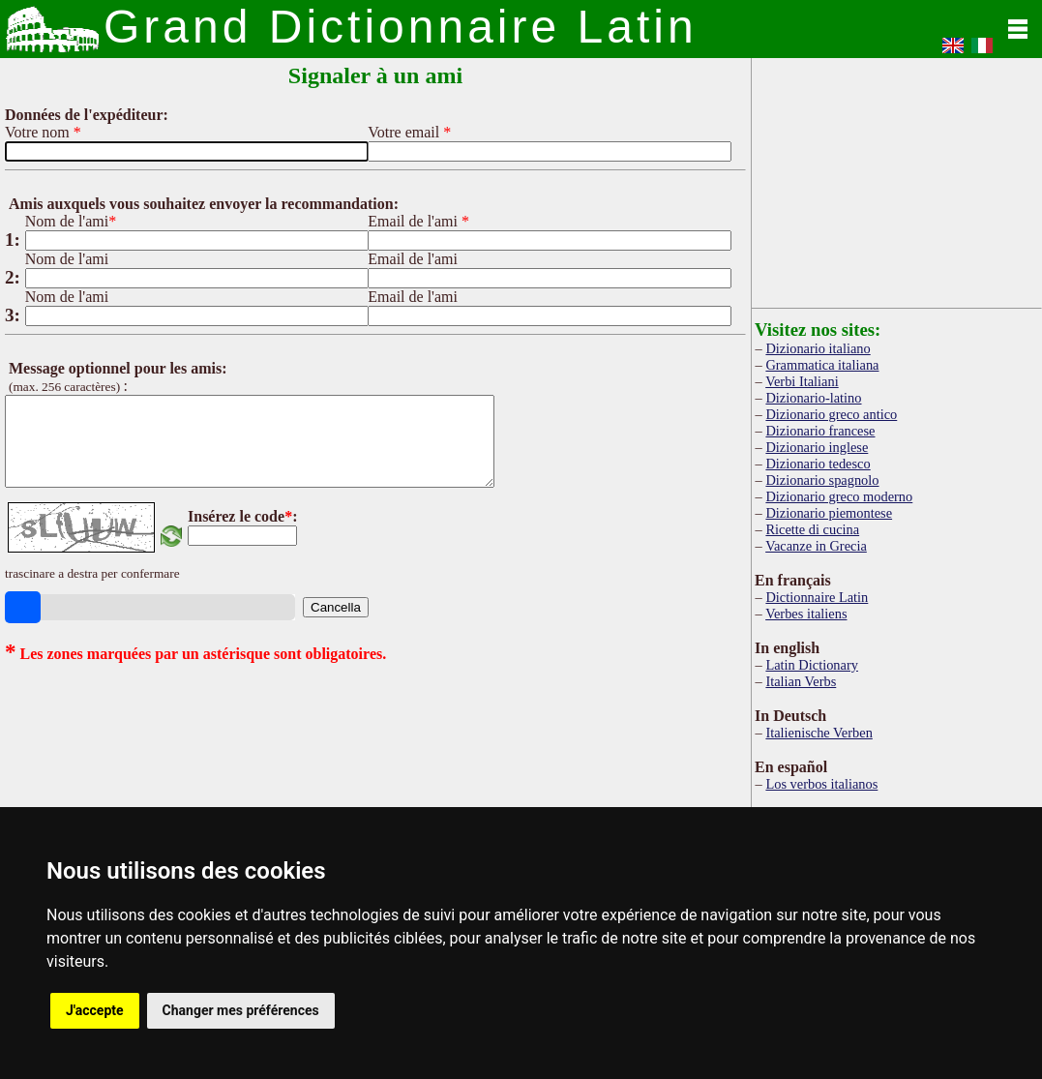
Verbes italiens (806, 613)
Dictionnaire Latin (816, 597)
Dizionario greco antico (831, 414)
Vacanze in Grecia (816, 546)
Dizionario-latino (813, 397)
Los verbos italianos (821, 784)
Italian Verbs (800, 681)
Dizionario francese (820, 430)
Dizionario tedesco (817, 463)
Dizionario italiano (817, 348)
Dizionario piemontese (828, 513)
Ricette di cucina (812, 529)
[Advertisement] (897, 179)
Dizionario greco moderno (838, 496)
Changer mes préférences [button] (241, 1010)
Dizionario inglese (816, 447)
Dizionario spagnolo (821, 480)
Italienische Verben (818, 732)
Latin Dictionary (811, 665)
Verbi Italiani (802, 381)
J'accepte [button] (95, 1010)
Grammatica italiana (821, 365)
